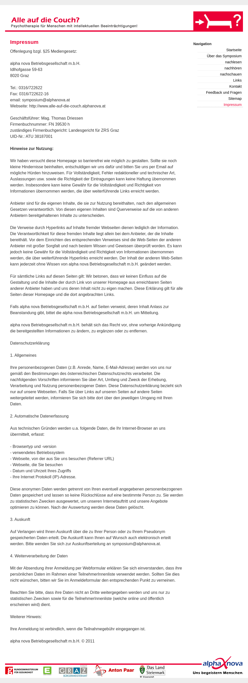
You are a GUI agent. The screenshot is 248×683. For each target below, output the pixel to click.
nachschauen (231, 74)
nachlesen (233, 62)
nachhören (233, 68)
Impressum (233, 105)
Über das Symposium (224, 56)
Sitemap (235, 99)
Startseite (234, 50)
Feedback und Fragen (224, 92)
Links (237, 80)
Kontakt (235, 86)
